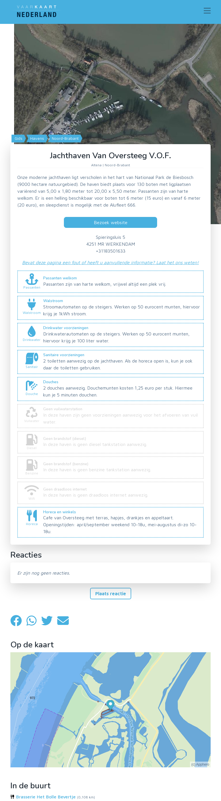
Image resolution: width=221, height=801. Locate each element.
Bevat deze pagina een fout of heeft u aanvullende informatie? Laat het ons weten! (110, 262)
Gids (18, 138)
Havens (36, 138)
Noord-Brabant (65, 138)
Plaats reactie (110, 593)
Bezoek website (110, 222)
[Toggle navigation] (207, 11)
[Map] (110, 124)
